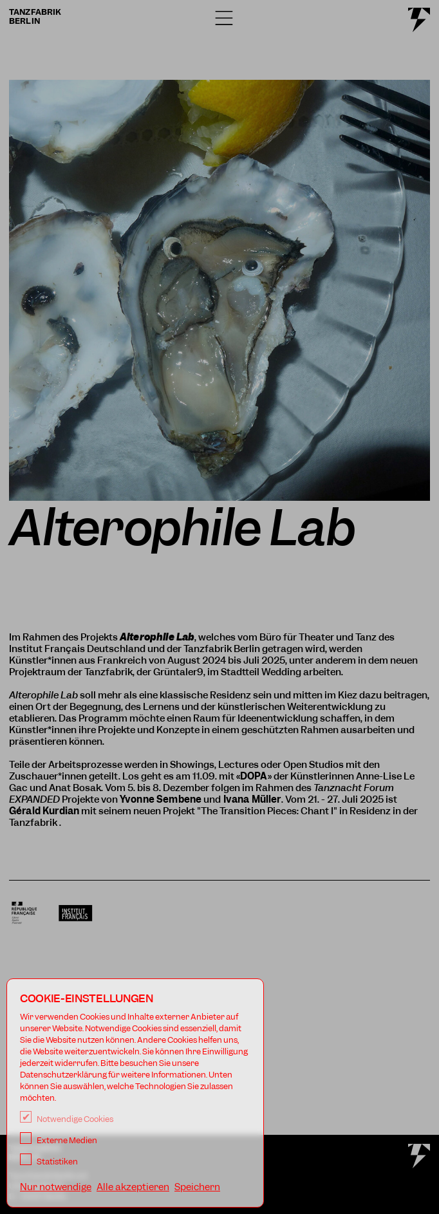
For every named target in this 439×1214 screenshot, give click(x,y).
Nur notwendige (55, 1187)
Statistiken (49, 1161)
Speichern (197, 1187)
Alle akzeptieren (133, 1187)
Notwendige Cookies (66, 1119)
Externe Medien (58, 1140)
